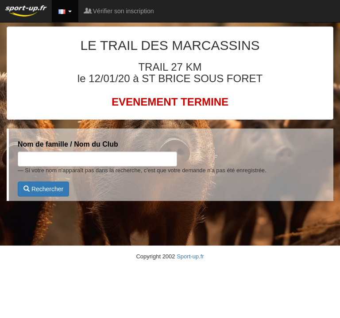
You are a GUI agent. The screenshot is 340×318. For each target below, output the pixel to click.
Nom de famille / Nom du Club (68, 144)
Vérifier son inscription (119, 11)
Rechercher (43, 189)
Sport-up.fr (190, 256)
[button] (65, 11)
